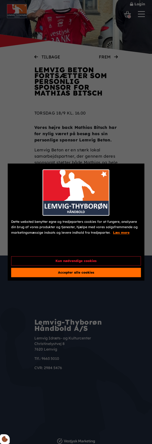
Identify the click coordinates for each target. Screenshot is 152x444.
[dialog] (76, 222)
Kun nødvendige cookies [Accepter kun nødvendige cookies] (76, 261)
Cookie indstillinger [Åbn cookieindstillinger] (28, 248)
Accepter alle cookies (76, 272)
